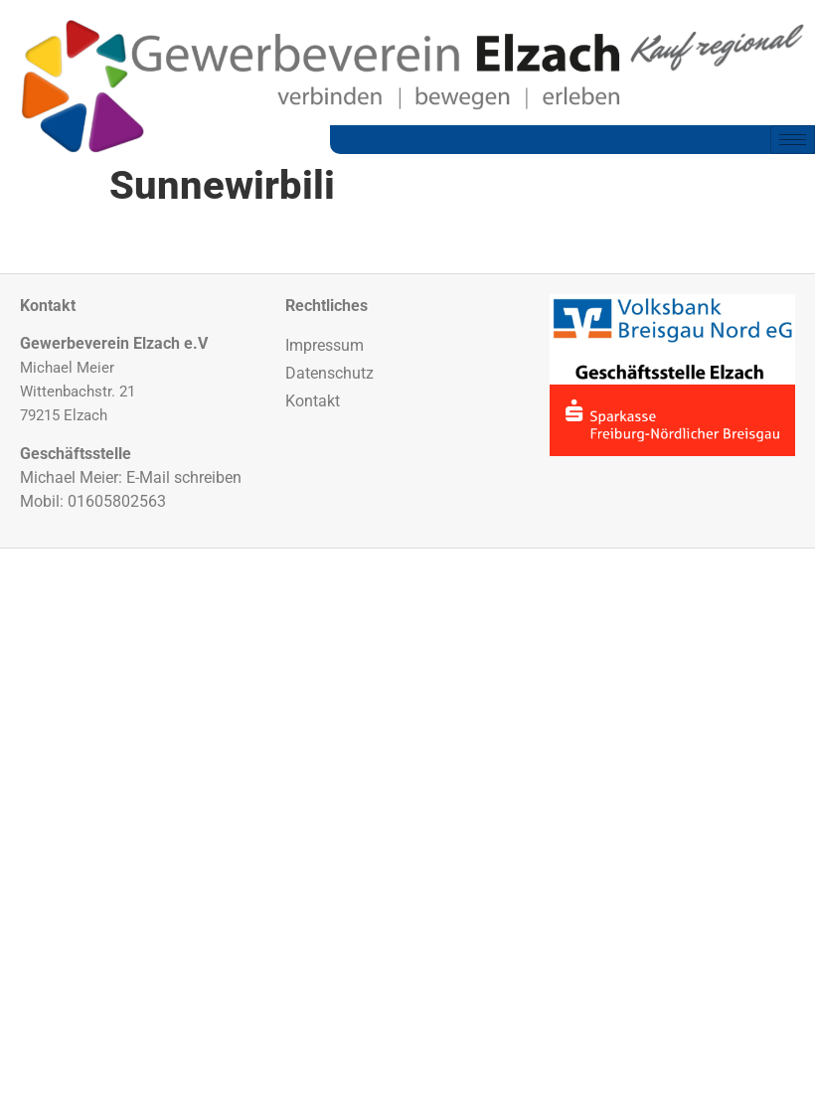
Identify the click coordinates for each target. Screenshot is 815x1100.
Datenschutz (329, 373)
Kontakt (312, 401)
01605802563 (117, 501)
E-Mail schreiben (184, 477)
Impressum (324, 345)
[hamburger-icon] (792, 139)
